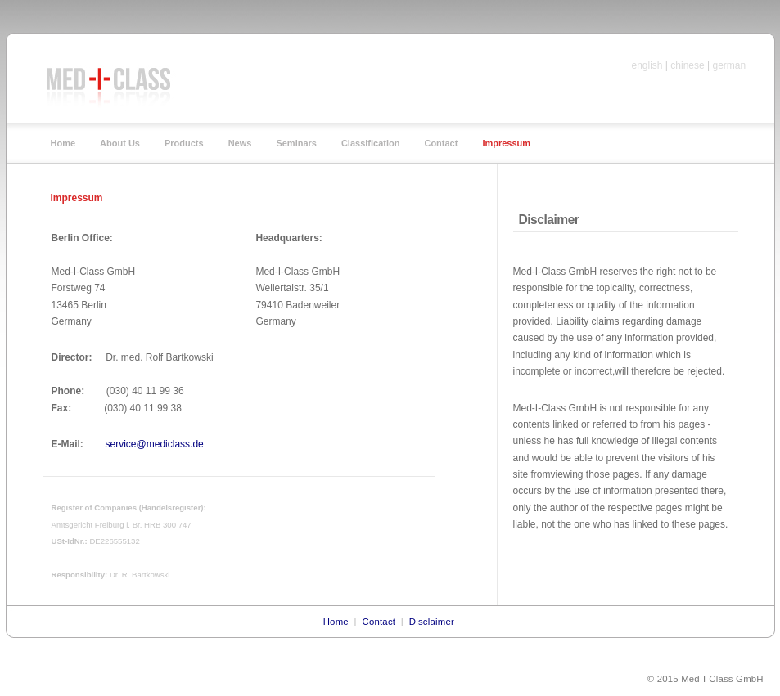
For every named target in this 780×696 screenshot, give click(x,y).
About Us (120, 143)
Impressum (506, 143)
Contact (441, 143)
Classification (370, 143)
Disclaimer (431, 621)
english (647, 65)
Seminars (296, 143)
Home (63, 143)
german (729, 65)
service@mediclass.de (153, 444)
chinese (687, 65)
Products (184, 143)
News (240, 143)
